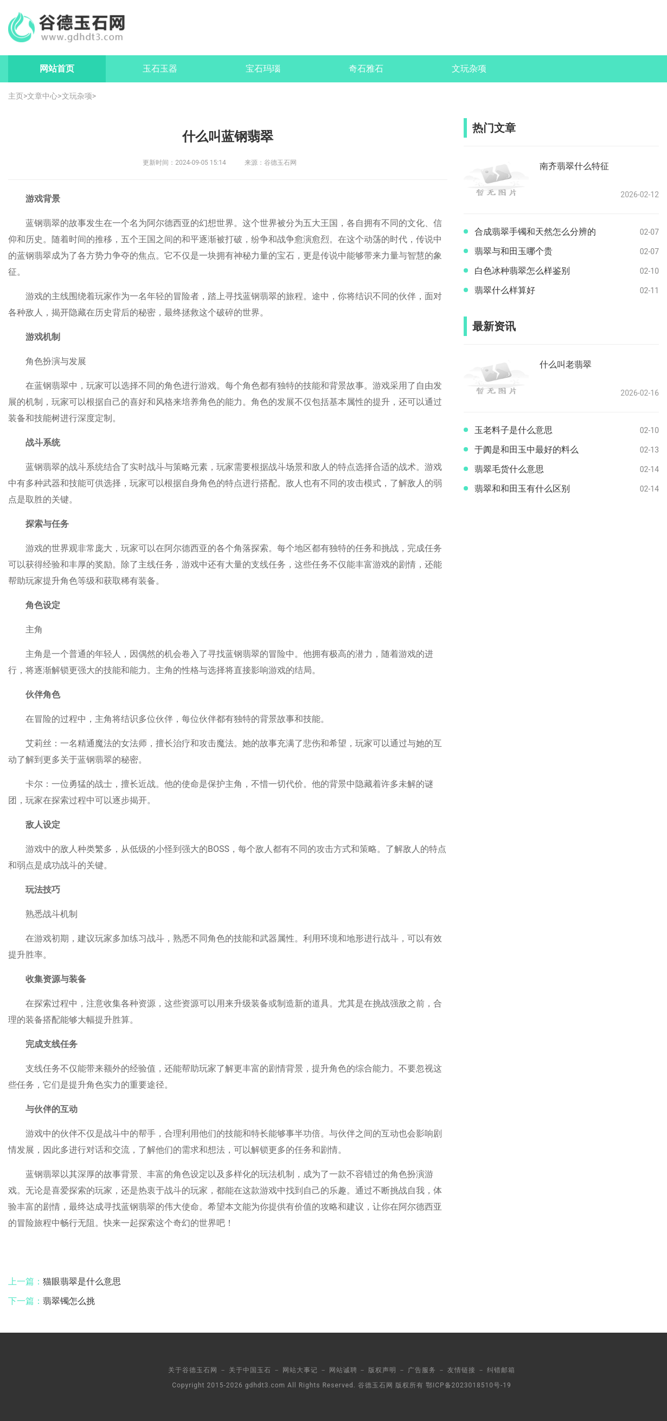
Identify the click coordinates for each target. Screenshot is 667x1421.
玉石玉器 (160, 68)
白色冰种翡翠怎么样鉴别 (522, 271)
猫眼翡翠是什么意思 (82, 1281)
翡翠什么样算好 (504, 290)
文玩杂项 (469, 68)
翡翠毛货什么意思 (509, 469)
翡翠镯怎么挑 (69, 1301)
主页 (15, 96)
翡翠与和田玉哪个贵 (513, 251)
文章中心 (42, 96)
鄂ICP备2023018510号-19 (468, 1385)
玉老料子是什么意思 (513, 430)
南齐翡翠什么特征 (574, 166)
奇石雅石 (366, 68)
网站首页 (57, 68)
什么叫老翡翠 (566, 364)
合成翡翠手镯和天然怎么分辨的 (535, 232)
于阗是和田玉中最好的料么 (526, 449)
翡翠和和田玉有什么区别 (522, 488)
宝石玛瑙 (263, 68)
